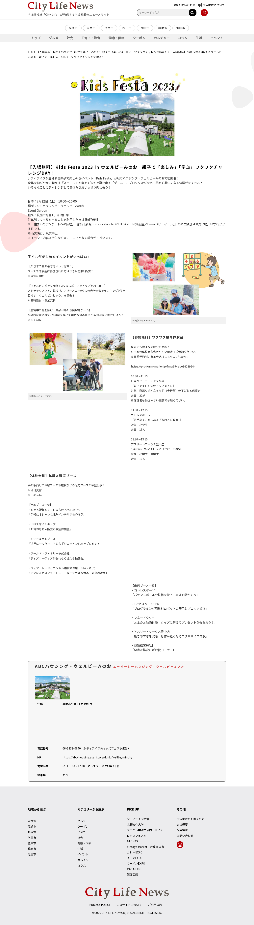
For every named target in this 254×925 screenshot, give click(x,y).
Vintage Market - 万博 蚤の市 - (146, 847)
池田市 (180, 28)
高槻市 (73, 28)
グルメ (53, 37)
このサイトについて (129, 905)
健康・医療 (116, 37)
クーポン (139, 37)
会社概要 (182, 824)
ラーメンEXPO (136, 863)
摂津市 (109, 28)
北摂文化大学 (135, 824)
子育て (81, 832)
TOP (31, 52)
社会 (70, 37)
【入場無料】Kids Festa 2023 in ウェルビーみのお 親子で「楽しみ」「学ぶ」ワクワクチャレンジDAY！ (101, 52)
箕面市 (162, 28)
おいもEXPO (134, 869)
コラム (182, 37)
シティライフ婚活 (138, 819)
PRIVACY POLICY (99, 905)
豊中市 (144, 28)
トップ (35, 37)
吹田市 (127, 28)
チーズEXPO (134, 858)
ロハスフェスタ (136, 836)
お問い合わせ (185, 836)
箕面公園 (132, 875)
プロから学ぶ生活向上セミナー (146, 830)
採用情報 (182, 830)
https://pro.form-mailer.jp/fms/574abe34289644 (163, 366)
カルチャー (162, 37)
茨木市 (91, 28)
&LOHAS (132, 841)
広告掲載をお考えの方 (190, 819)
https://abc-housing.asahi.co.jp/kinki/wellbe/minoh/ (97, 757)
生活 (199, 37)
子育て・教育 (90, 37)
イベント (216, 37)
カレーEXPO (134, 852)
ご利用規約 (155, 905)
